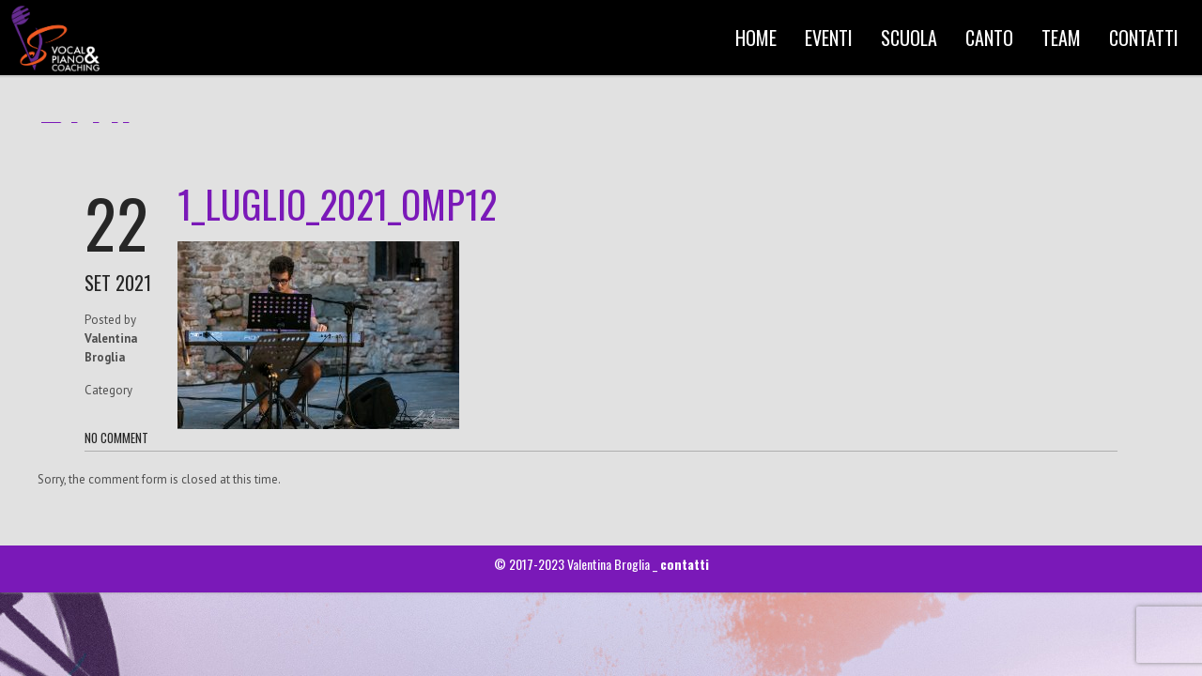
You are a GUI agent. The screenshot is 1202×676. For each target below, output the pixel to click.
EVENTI (829, 37)
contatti (684, 564)
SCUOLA (909, 37)
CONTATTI (1144, 37)
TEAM (1061, 37)
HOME (756, 37)
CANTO (989, 37)
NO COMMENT (116, 437)
